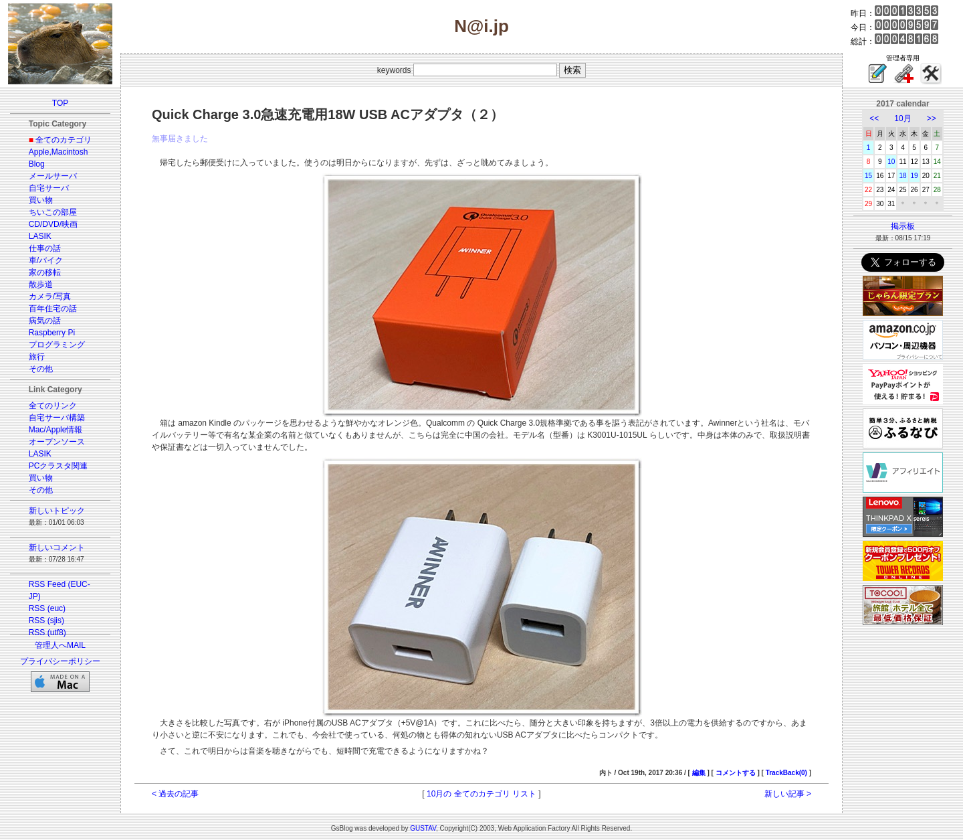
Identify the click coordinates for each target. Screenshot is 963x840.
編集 (699, 772)
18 (902, 175)
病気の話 (45, 320)
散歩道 (41, 284)
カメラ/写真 (50, 296)
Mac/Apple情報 (56, 429)
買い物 (41, 200)
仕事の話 (45, 248)
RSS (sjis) (46, 620)
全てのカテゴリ (63, 140)
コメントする (736, 772)
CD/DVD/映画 (53, 224)
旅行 (37, 356)
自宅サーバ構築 (57, 417)
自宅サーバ (49, 188)
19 (914, 175)
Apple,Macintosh (58, 152)
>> (931, 118)
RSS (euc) (47, 608)
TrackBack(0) (786, 772)
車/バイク (46, 260)
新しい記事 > (787, 794)
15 (868, 175)
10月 (902, 118)
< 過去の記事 (175, 794)
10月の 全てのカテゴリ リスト (481, 794)
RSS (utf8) (47, 632)
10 (891, 161)
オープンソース (57, 441)
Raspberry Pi (52, 332)
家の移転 (45, 272)
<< (874, 118)
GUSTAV (423, 828)
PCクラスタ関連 (58, 466)
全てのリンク (53, 405)
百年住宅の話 (53, 308)
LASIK (40, 236)
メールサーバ (53, 176)
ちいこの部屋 (53, 212)
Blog (37, 164)
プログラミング (57, 344)
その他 (41, 368)
